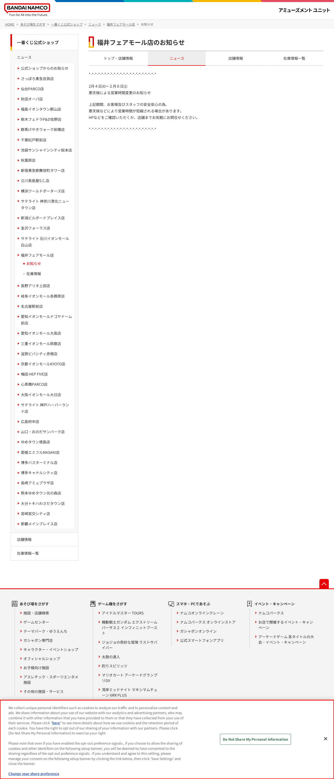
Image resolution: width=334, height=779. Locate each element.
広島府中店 (30, 421)
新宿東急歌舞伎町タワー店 (43, 170)
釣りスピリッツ (114, 665)
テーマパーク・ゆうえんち (45, 631)
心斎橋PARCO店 (34, 384)
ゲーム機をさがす (112, 603)
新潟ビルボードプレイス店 (43, 217)
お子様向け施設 (36, 667)
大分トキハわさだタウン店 (43, 503)
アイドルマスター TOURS (123, 612)
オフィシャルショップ (41, 658)
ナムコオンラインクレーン (202, 612)
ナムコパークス (271, 612)
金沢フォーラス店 (35, 228)
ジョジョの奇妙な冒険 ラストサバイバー (129, 644)
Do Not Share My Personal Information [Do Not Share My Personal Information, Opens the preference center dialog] (255, 739)
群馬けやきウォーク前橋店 (43, 129)
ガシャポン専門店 (38, 640)
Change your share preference (33, 773)
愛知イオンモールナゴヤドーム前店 (46, 319)
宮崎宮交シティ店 (35, 513)
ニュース (177, 58)
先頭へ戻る (324, 583)
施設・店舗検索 (36, 612)
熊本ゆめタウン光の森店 (41, 493)
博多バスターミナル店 (39, 462)
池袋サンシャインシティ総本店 (46, 150)
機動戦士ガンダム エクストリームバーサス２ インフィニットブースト (129, 627)
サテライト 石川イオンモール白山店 (45, 241)
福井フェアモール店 (37, 255)
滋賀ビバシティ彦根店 (39, 353)
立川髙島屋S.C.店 (35, 180)
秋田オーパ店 (32, 98)
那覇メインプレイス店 (39, 523)
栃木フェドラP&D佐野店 (41, 119)
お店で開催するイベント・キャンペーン (285, 624)
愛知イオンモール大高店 (41, 333)
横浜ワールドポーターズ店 (43, 191)
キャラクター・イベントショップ (50, 649)
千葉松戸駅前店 (33, 139)
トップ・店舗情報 (118, 58)
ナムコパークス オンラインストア (208, 622)
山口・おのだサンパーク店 (43, 431)
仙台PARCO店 (32, 88)
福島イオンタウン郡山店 (41, 109)
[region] (167, 739)
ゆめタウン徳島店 (35, 441)
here (56, 722)
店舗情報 (235, 58)
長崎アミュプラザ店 (37, 482)
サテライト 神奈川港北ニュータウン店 (45, 204)
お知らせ (33, 263)
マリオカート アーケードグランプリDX (129, 677)
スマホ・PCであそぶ (193, 603)
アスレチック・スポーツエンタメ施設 (50, 679)
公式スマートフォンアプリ (202, 640)
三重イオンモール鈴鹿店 (41, 343)
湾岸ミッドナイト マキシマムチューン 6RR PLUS (129, 692)
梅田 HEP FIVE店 (34, 374)
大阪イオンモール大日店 (41, 394)
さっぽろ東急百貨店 (37, 78)
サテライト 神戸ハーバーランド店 (45, 408)
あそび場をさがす (34, 603)
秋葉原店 (28, 160)
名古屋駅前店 (32, 306)
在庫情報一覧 (294, 58)
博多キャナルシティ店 (39, 472)
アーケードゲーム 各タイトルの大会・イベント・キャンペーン (286, 639)
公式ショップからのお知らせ (44, 68)
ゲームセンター (36, 622)
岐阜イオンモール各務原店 (43, 296)
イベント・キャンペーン (274, 603)
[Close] (325, 739)
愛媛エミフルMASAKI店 (40, 452)
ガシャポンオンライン (198, 631)
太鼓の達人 (111, 656)
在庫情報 (33, 273)
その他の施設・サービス (43, 691)
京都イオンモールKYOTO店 (43, 363)
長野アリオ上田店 (35, 285)
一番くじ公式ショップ (38, 42)
